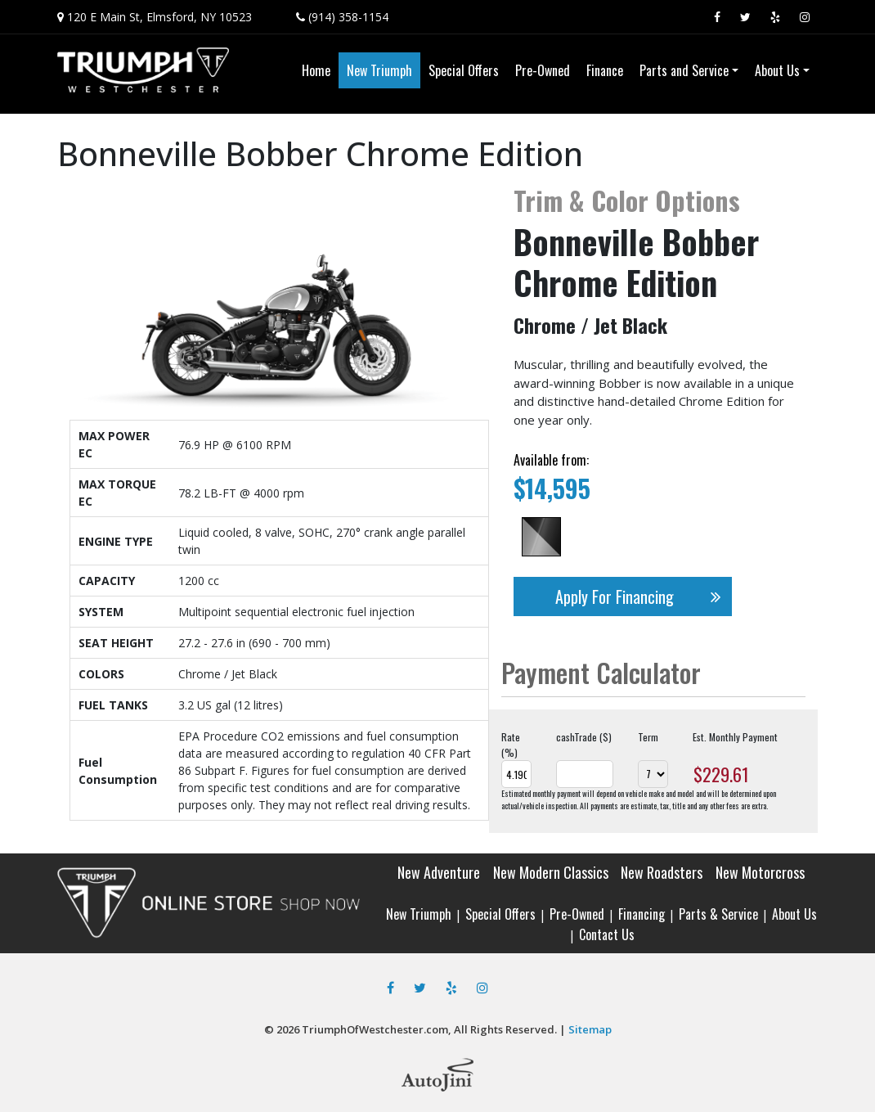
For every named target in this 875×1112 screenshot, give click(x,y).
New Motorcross (760, 872)
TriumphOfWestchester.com (375, 1029)
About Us (794, 914)
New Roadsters (661, 872)
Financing (641, 914)
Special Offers (500, 914)
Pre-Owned (577, 914)
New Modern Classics (550, 872)
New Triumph (418, 914)
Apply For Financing (643, 596)
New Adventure (438, 872)
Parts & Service (718, 914)
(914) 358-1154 (348, 17)
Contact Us (607, 934)
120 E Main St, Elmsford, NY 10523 (159, 17)
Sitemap (590, 1029)
